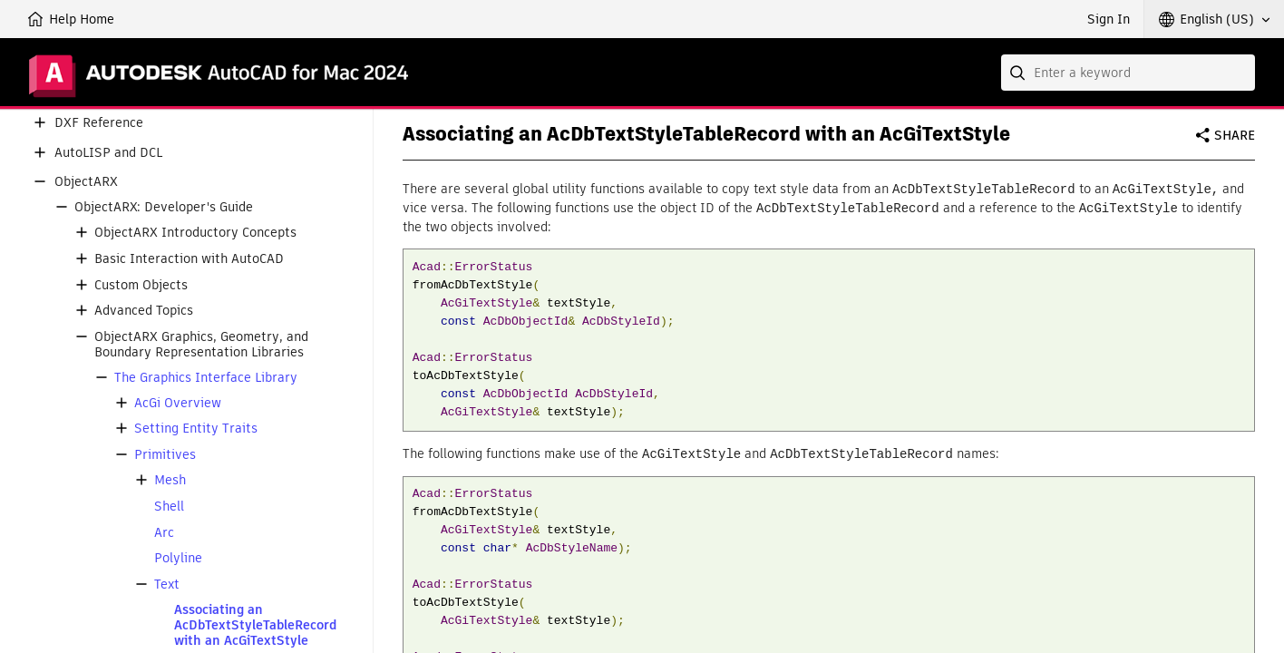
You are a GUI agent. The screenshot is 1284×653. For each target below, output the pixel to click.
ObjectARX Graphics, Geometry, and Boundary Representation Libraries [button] (201, 344)
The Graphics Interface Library (205, 377)
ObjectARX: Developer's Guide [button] (163, 207)
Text (167, 584)
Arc (164, 533)
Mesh (170, 480)
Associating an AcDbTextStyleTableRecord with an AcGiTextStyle (255, 625)
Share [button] (1234, 135)
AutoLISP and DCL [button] (108, 153)
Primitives (165, 455)
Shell (169, 506)
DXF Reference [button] (98, 123)
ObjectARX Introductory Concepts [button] (195, 232)
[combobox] (1128, 72)
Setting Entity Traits (196, 428)
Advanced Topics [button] (143, 310)
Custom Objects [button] (141, 285)
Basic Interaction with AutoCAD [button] (189, 259)
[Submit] (1019, 72)
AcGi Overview (177, 403)
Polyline (178, 558)
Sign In (1108, 19)
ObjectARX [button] (86, 182)
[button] (1214, 19)
